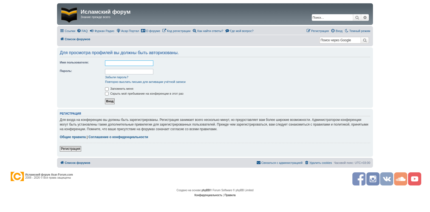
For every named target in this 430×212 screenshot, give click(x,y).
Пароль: (66, 70)
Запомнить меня (119, 88)
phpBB (206, 190)
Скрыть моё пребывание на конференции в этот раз (144, 93)
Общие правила (73, 137)
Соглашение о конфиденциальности (118, 137)
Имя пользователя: (74, 62)
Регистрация (70, 149)
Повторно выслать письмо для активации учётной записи (145, 81)
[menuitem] (82, 31)
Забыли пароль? (116, 77)
